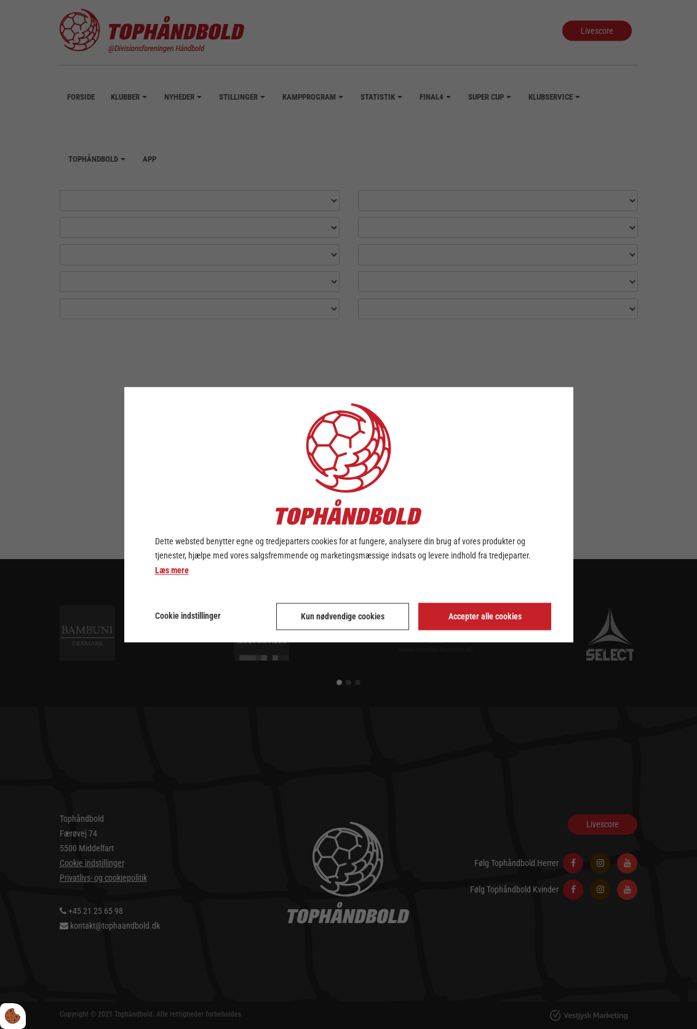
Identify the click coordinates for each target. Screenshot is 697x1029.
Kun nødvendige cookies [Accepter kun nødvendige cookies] (342, 616)
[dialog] (348, 514)
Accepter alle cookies (485, 616)
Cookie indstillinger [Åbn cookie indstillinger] (188, 616)
